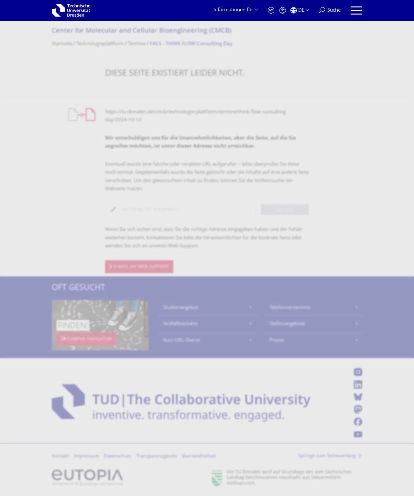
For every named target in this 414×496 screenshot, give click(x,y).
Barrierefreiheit (199, 456)
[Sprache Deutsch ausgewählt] (299, 10)
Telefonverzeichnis (289, 307)
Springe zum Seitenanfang (327, 456)
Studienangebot (180, 307)
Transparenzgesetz (156, 456)
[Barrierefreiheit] (282, 10)
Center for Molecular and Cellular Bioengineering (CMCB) (141, 31)
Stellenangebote (287, 324)
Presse (276, 340)
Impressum (86, 456)
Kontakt (60, 456)
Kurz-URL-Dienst (181, 340)
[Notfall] (271, 10)
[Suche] (330, 10)
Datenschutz (117, 456)
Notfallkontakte (180, 324)
